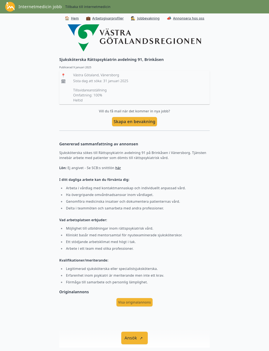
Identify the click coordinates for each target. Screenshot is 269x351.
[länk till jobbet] (134, 338)
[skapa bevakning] (134, 121)
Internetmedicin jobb (40, 6)
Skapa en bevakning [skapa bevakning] (135, 121)
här (118, 168)
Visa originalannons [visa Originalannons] (134, 302)
